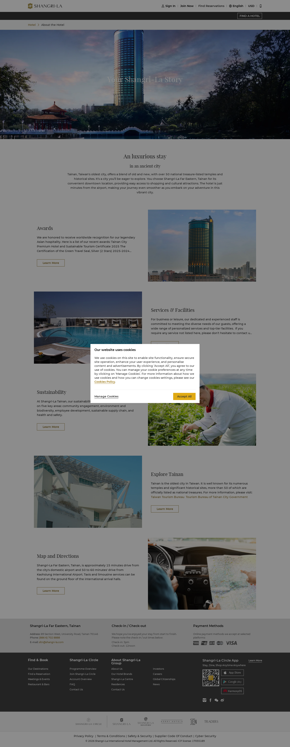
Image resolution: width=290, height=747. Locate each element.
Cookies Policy (104, 382)
